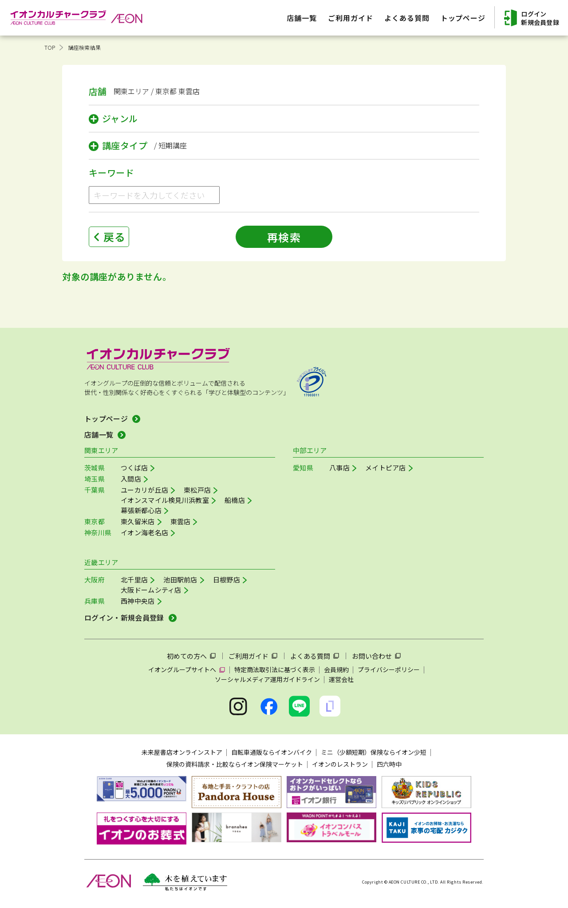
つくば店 (134, 467)
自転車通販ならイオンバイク (271, 752)
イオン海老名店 (144, 532)
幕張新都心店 (141, 510)
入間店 (131, 478)
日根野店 (226, 579)
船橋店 (235, 500)
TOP (49, 47)
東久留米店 (138, 521)
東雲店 (180, 521)
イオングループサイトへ (182, 669)
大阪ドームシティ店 (151, 589)
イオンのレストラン (340, 764)
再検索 (284, 237)
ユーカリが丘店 (144, 489)
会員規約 (336, 669)
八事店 (339, 467)
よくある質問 (310, 656)
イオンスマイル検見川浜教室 (165, 500)
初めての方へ (187, 656)
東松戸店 (197, 489)
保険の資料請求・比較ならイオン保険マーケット (234, 764)
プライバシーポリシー (389, 669)
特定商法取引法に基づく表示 (274, 669)
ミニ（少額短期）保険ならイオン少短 (373, 752)
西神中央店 (138, 600)
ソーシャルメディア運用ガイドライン (267, 679)
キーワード (111, 172)
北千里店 (134, 579)
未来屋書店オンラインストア (182, 752)
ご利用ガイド (248, 656)
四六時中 (389, 764)
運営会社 (341, 679)
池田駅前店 (180, 579)
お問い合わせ (372, 656)
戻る (114, 236)
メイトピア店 (385, 467)
